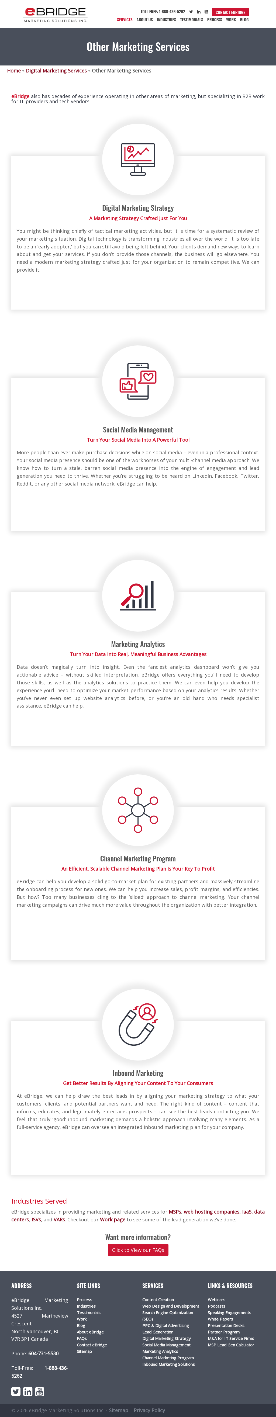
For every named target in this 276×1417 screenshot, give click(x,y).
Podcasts (216, 1306)
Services (124, 19)
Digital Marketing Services (56, 70)
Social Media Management (166, 1344)
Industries (166, 19)
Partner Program (224, 1332)
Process (214, 19)
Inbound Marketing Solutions (168, 1364)
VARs (58, 1219)
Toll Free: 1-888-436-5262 (163, 11)
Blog (244, 19)
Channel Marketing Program (168, 1357)
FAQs (82, 1338)
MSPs (174, 1211)
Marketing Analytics (160, 1351)
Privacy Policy (149, 1410)
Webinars (216, 1299)
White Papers (220, 1319)
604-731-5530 (43, 1353)
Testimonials (191, 19)
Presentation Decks (226, 1325)
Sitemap (84, 1351)
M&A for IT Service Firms (231, 1338)
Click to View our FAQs (138, 1250)
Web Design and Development (170, 1306)
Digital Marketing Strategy (166, 1338)
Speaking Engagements (229, 1312)
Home (14, 70)
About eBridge (90, 1332)
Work (231, 19)
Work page (112, 1219)
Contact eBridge (230, 12)
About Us (145, 19)
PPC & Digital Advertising (165, 1325)
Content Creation (158, 1299)
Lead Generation (157, 1332)
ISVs (35, 1219)
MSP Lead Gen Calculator (231, 1344)
